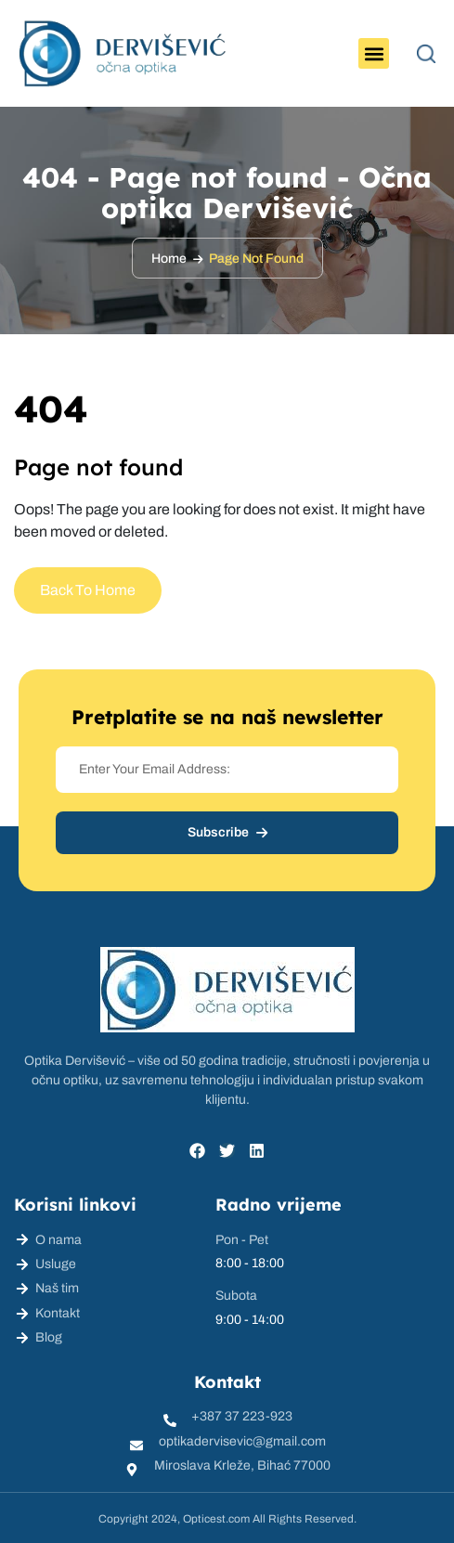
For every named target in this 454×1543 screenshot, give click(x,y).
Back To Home (88, 590)
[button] (373, 53)
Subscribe (227, 832)
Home (169, 259)
